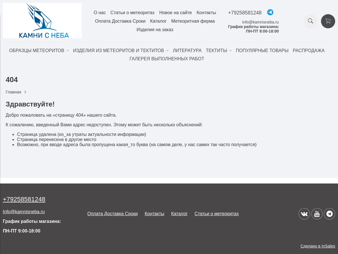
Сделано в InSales (318, 246)
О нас (100, 12)
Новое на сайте (175, 12)
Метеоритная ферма (193, 21)
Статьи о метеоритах (132, 12)
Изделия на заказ (155, 29)
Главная (13, 92)
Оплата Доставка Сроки (120, 21)
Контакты (206, 12)
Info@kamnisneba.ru (260, 22)
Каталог (158, 21)
